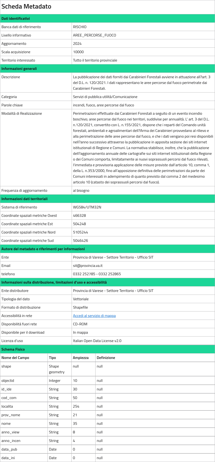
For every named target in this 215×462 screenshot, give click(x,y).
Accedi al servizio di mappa (94, 315)
